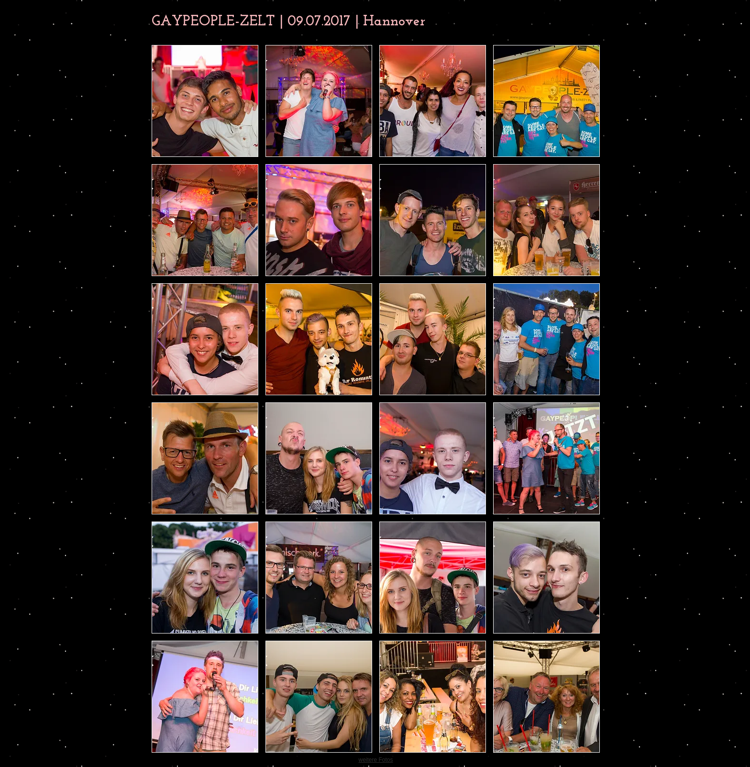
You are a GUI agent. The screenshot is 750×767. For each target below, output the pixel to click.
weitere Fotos (375, 759)
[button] (205, 101)
